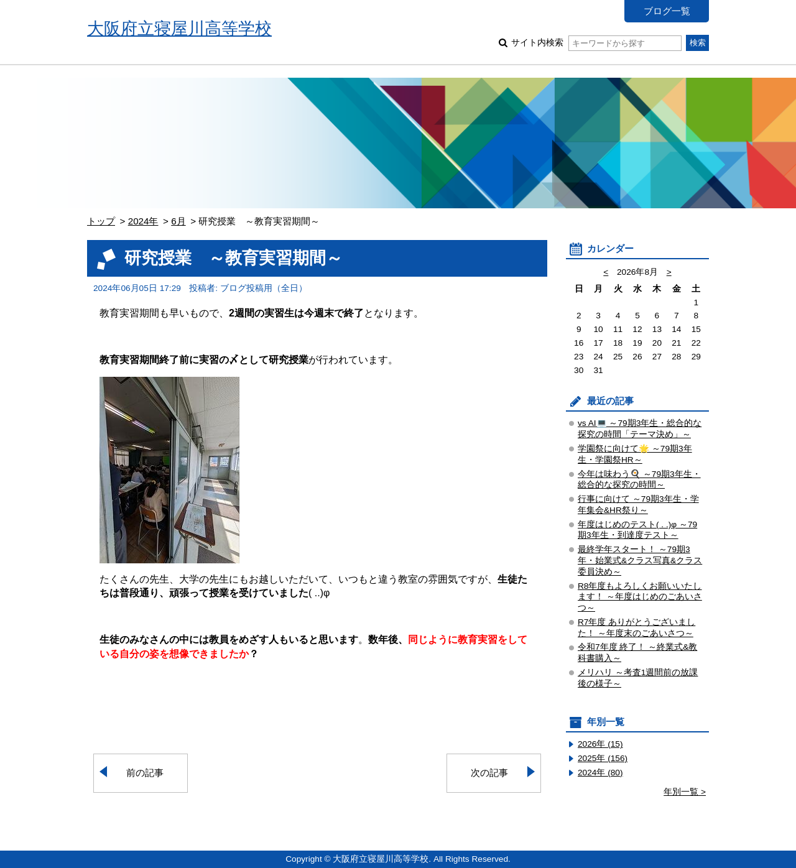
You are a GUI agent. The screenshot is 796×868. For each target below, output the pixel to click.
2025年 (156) (602, 758)
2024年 (143, 221)
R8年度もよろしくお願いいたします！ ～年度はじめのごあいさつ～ (640, 597)
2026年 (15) (600, 744)
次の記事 (489, 772)
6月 (178, 221)
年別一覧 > (685, 791)
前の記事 (145, 772)
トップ (101, 221)
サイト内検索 (596, 42)
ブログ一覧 (667, 11)
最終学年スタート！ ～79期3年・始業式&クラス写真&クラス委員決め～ (640, 560)
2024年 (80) (600, 772)
